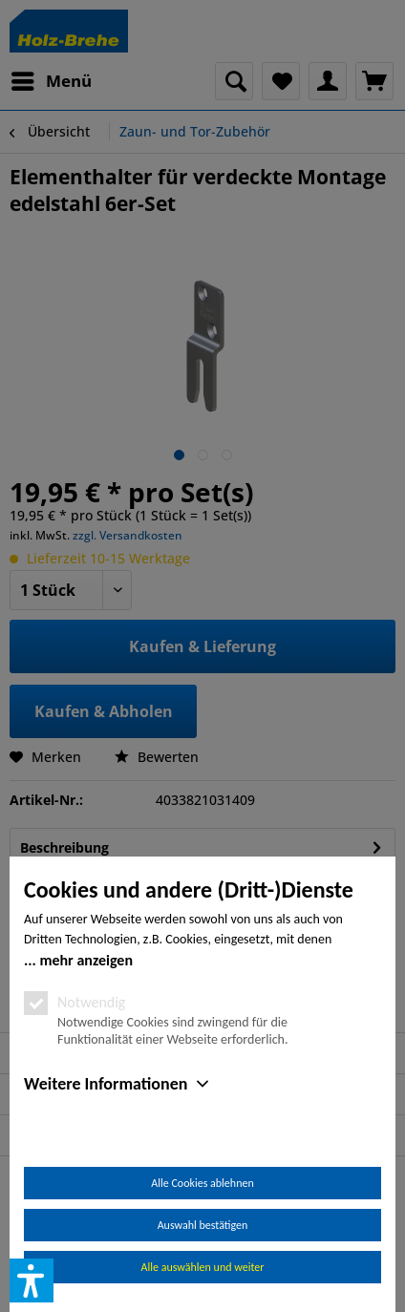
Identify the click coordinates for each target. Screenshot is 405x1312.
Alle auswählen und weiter (203, 1267)
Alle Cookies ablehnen (202, 1183)
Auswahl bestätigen (203, 1225)
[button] (31, 1280)
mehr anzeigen (86, 960)
